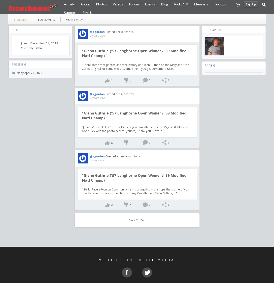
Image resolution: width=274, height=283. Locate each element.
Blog (164, 4)
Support (70, 12)
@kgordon (97, 32)
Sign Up (251, 4)
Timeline (20, 20)
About (85, 4)
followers (46, 20)
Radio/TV (181, 4)
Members (201, 4)
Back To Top (137, 220)
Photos (101, 4)
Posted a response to (119, 32)
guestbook (75, 20)
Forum (134, 4)
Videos (118, 4)
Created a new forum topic (123, 156)
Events (150, 4)
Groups (220, 4)
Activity (69, 4)
